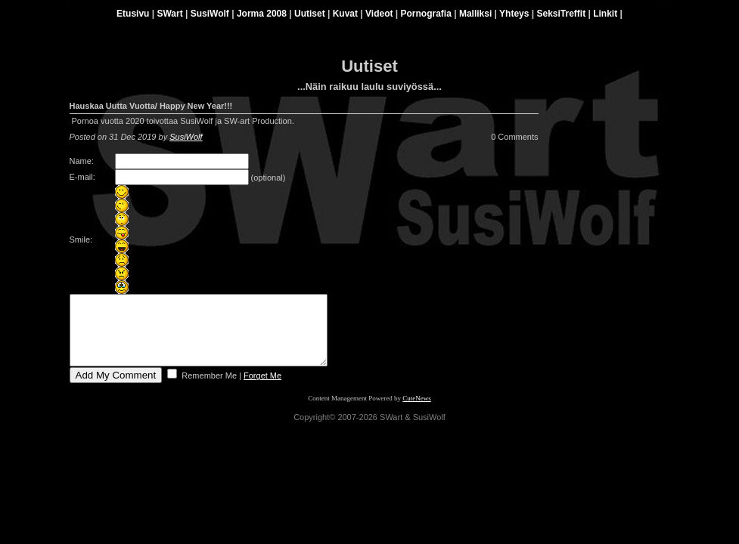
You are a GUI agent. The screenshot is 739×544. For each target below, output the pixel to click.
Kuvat (345, 13)
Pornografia (426, 13)
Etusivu (132, 13)
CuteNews (416, 412)
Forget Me (262, 389)
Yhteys (514, 13)
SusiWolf (210, 13)
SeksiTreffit (560, 13)
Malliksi (475, 13)
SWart (169, 13)
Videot (379, 13)
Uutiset (309, 13)
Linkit (605, 13)
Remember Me (208, 389)
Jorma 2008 (262, 13)
